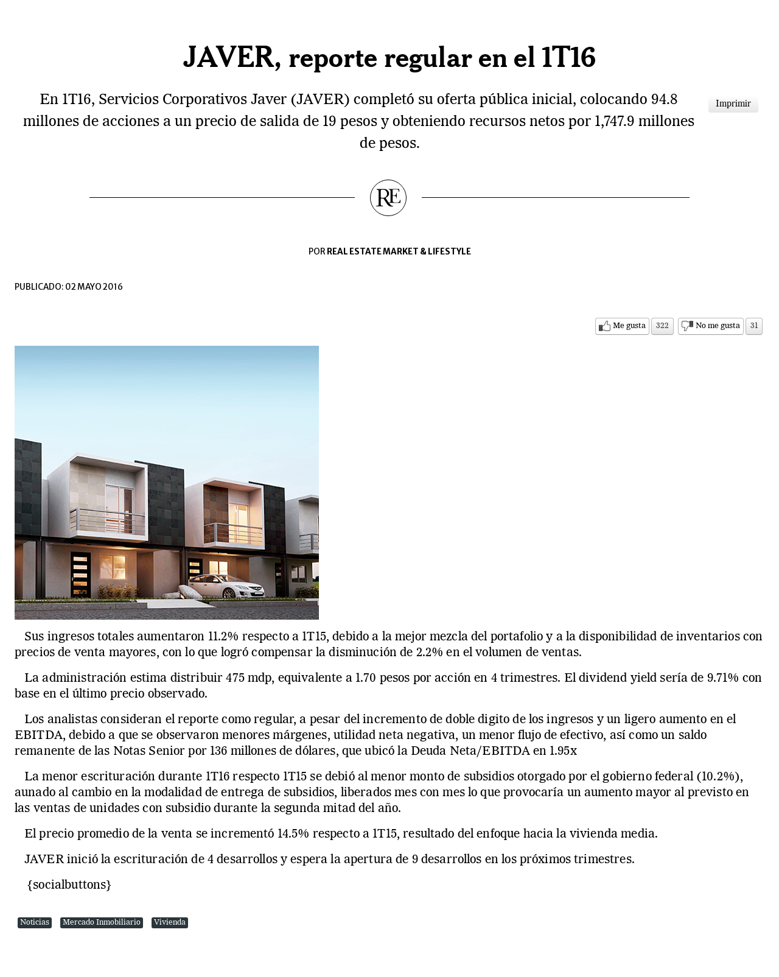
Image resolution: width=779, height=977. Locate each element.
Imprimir (733, 104)
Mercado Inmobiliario (102, 922)
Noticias (34, 922)
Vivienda (170, 922)
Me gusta (629, 326)
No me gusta (718, 326)
